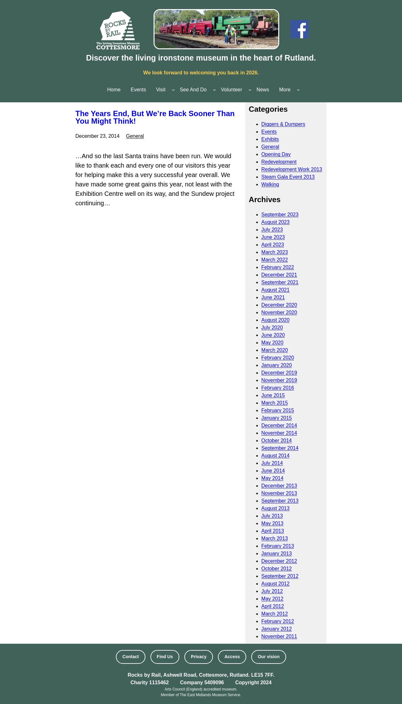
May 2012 (272, 598)
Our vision (269, 656)
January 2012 (276, 628)
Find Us (165, 656)
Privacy (199, 656)
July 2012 (272, 591)
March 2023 (274, 252)
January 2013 (276, 553)
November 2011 (279, 636)
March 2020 (274, 350)
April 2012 (272, 606)
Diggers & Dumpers (283, 124)
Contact (130, 656)
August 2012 (275, 583)
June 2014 (273, 470)
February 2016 (277, 387)
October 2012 (276, 568)
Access (232, 656)
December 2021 (279, 274)
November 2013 (279, 493)
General (135, 136)
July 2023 (272, 229)
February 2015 (277, 410)
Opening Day (276, 154)
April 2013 (272, 531)
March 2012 (274, 613)
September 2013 (279, 500)
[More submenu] (298, 89)
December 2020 (279, 305)
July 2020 (272, 327)
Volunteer (231, 89)
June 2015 (273, 395)
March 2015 (274, 403)
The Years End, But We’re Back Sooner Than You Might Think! (155, 117)
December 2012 (279, 561)
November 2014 (279, 433)
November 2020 (279, 312)
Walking (270, 184)
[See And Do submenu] (214, 89)
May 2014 (272, 478)
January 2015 (276, 418)
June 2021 (273, 297)
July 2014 (272, 463)
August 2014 (275, 455)
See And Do (193, 89)
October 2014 (276, 440)
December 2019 (279, 372)
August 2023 (275, 222)
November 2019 (279, 380)
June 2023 (273, 237)
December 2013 (279, 485)
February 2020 (277, 357)
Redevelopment (278, 161)
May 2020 (272, 342)
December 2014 (279, 425)
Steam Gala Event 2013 (288, 177)
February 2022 (277, 267)
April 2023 (272, 244)
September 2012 (279, 576)
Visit (161, 89)
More (285, 89)
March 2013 (274, 538)
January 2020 (276, 365)
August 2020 (275, 320)
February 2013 (277, 546)
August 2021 (275, 290)
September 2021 (279, 282)
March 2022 (274, 259)
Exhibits (270, 139)
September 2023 (279, 214)
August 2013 (275, 508)
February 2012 (277, 621)
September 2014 (279, 448)
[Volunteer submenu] (250, 89)
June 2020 (273, 335)
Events (269, 131)
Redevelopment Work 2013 (291, 169)
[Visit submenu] (173, 89)
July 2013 (272, 516)
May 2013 (272, 523)
